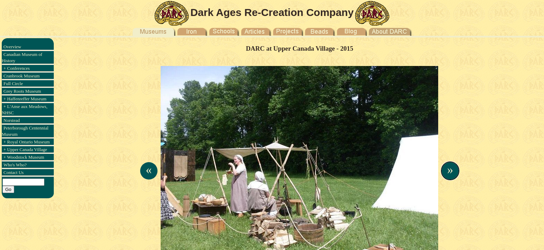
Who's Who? (15, 164)
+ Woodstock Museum (23, 157)
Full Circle (13, 83)
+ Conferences (16, 68)
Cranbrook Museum (21, 75)
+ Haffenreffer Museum (24, 98)
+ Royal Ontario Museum (26, 141)
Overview (12, 46)
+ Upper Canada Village (25, 149)
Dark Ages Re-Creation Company (272, 12)
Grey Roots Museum (22, 91)
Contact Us (13, 172)
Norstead (11, 120)
